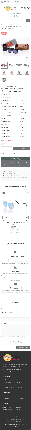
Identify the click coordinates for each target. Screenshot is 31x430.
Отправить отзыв (23, 347)
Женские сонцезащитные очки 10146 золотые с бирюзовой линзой (15, 221)
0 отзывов (13, 97)
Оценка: (3, 342)
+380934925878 (16, 14)
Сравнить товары (7, 409)
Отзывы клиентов (7, 398)
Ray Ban (6, 25)
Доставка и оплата (21, 398)
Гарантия (18, 396)
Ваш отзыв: (4, 323)
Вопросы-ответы (7, 396)
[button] (28, 8)
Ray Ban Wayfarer (16, 25)
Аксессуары (19, 387)
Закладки (18, 407)
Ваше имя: (4, 316)
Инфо (26, 1)
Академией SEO (20, 421)
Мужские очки (20, 382)
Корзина (18, 409)
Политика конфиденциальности (15, 419)
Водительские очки (8, 384)
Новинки (18, 379)
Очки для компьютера (8, 387)
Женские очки (6, 382)
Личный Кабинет (7, 407)
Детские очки (19, 384)
